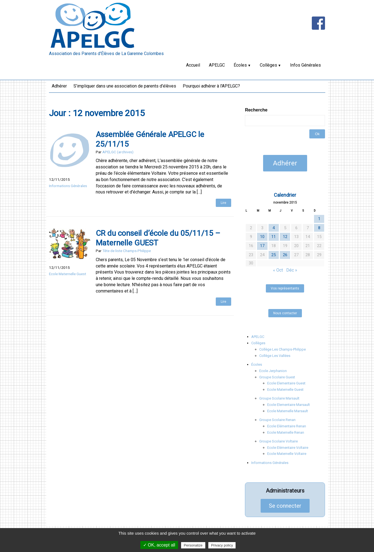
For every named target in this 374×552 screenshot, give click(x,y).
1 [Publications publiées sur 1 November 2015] (319, 218)
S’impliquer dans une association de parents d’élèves (124, 86)
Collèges (268, 65)
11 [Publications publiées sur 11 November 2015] (273, 236)
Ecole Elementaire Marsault (288, 405)
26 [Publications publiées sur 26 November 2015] (285, 254)
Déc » (291, 270)
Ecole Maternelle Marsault (287, 411)
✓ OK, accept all (159, 545)
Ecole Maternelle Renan (285, 432)
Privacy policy (222, 545)
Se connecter (285, 505)
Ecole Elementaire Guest (286, 383)
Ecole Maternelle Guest (67, 274)
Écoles (240, 65)
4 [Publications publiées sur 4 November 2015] (273, 227)
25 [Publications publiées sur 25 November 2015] (273, 254)
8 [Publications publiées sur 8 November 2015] (319, 227)
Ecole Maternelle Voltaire (286, 454)
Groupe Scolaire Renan (277, 420)
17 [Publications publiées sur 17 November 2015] (262, 245)
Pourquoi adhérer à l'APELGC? (211, 86)
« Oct (278, 270)
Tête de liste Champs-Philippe (126, 250)
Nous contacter (285, 313)
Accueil (193, 65)
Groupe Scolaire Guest (277, 377)
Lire (223, 203)
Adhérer (59, 86)
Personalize (193, 545)
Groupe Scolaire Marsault (279, 398)
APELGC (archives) (117, 152)
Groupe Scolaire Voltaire (278, 441)
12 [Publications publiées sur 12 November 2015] (285, 236)
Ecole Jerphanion (273, 371)
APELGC (217, 65)
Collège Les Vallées (274, 356)
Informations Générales (68, 186)
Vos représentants (285, 288)
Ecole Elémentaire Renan (286, 426)
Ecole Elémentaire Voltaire (287, 448)
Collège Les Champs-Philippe (282, 349)
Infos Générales (305, 65)
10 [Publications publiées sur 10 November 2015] (262, 236)
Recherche (256, 110)
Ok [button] (317, 134)
